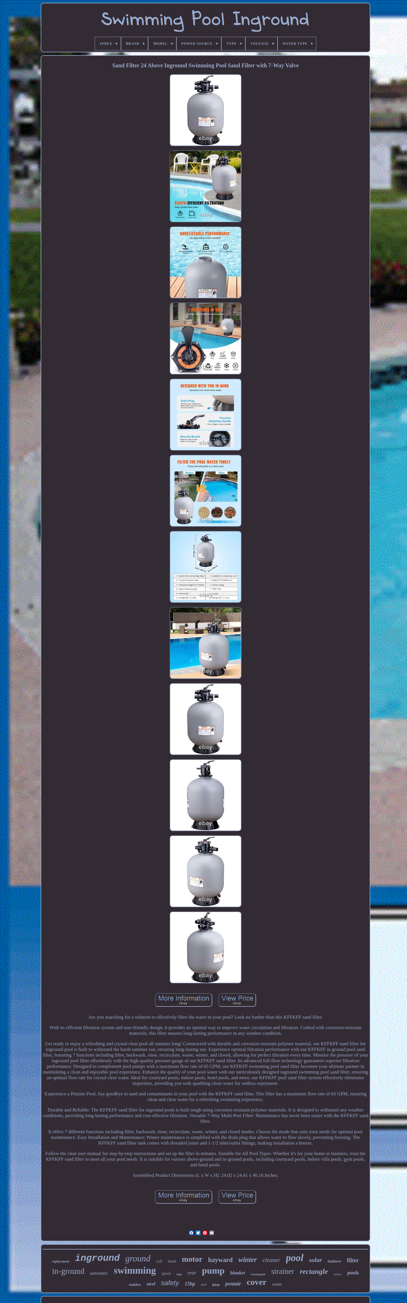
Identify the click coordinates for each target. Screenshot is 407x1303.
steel (150, 1284)
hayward (220, 1259)
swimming (135, 1270)
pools (353, 1273)
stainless (135, 1285)
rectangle (314, 1271)
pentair (233, 1284)
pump (213, 1270)
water (277, 1284)
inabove (334, 1261)
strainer (282, 1271)
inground (97, 1258)
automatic (99, 1273)
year (191, 1273)
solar (315, 1259)
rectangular (258, 1274)
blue (216, 1285)
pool (295, 1257)
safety (170, 1283)
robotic (337, 1274)
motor (192, 1259)
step (179, 1274)
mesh (172, 1261)
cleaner (271, 1260)
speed (166, 1273)
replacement (61, 1261)
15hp (190, 1284)
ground (137, 1258)
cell (159, 1261)
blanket (237, 1273)
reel (203, 1284)
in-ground (68, 1271)
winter (247, 1259)
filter (353, 1260)
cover (257, 1282)
